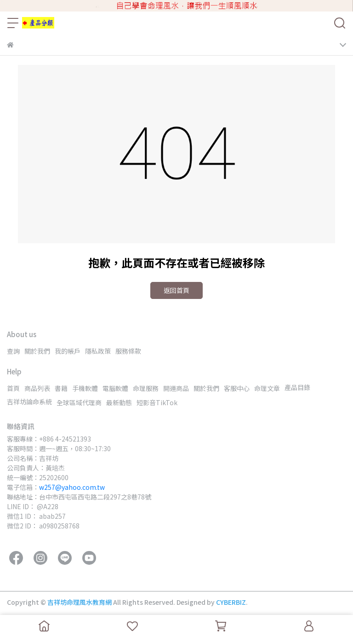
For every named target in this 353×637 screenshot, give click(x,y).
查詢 (13, 351)
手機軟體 (85, 388)
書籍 (61, 388)
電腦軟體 (115, 388)
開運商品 (176, 388)
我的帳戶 (67, 351)
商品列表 (37, 388)
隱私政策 (98, 351)
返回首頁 (176, 290)
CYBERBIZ (231, 602)
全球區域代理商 (79, 402)
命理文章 (267, 388)
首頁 (13, 388)
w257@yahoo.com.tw (72, 487)
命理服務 (146, 388)
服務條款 (128, 351)
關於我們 (37, 351)
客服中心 (237, 388)
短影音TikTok (157, 402)
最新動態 (119, 402)
